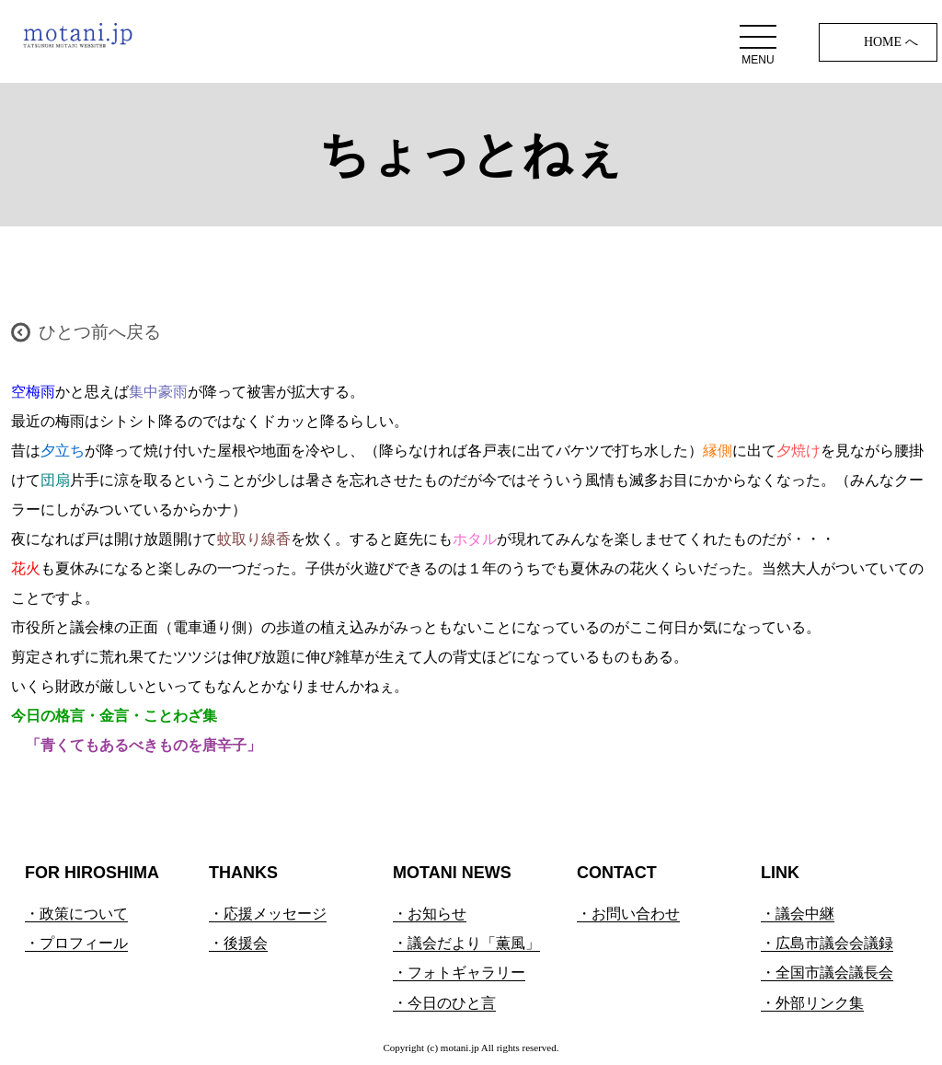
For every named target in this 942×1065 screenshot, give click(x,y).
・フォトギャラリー (459, 972)
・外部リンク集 (812, 1003)
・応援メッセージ (268, 913)
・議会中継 (797, 913)
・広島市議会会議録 (827, 943)
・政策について (76, 913)
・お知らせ (429, 913)
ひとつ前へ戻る (100, 331)
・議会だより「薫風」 (466, 943)
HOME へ (891, 42)
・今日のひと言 (444, 1003)
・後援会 (238, 943)
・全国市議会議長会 (827, 972)
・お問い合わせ (628, 913)
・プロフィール (76, 943)
